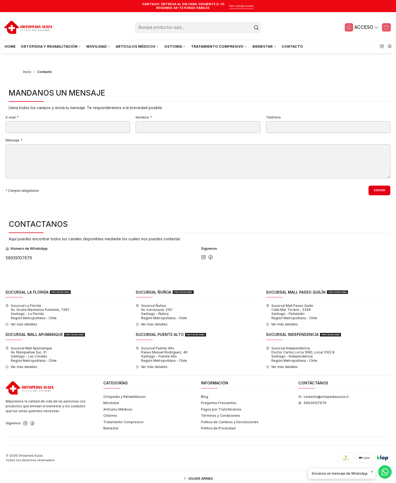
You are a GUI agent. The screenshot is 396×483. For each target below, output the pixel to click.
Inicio (27, 67)
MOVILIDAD (98, 46)
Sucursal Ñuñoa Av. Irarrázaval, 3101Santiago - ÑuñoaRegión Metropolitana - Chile (161, 307)
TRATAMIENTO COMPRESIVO (219, 46)
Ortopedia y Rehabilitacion (124, 392)
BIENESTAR (264, 46)
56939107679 (19, 253)
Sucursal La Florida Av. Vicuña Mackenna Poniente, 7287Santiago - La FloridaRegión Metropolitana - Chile (37, 307)
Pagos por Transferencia (221, 405)
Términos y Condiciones (220, 411)
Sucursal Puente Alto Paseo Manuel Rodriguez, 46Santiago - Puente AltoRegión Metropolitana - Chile (161, 350)
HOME (10, 46)
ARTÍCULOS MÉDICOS (137, 46)
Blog (204, 392)
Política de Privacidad (218, 424)
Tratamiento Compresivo (123, 417)
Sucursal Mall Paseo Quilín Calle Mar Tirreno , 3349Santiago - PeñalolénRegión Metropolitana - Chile (291, 307)
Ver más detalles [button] (21, 320)
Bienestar (111, 424)
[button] (198, 474)
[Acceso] (360, 27)
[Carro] (386, 27)
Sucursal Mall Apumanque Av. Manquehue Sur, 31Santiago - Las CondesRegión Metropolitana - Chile (31, 350)
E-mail (12, 112)
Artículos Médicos (117, 405)
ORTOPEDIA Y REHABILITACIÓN (51, 46)
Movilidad (111, 399)
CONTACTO (292, 46)
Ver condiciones (241, 6)
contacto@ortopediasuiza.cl (323, 392)
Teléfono (273, 112)
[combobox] (198, 27)
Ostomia (110, 411)
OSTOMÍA (175, 46)
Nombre (144, 112)
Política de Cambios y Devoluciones (229, 417)
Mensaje (14, 135)
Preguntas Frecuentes (219, 399)
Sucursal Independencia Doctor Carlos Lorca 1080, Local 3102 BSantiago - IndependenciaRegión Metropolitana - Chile (300, 350)
